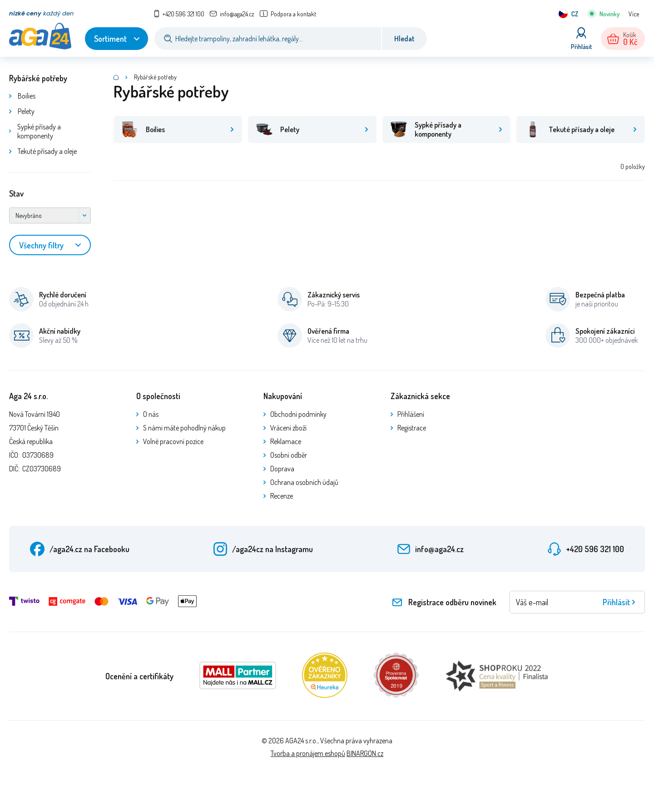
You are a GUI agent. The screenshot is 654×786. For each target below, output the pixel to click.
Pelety (26, 111)
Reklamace (285, 441)
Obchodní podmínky (298, 414)
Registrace (411, 427)
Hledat (404, 38)
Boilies (26, 95)
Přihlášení (410, 414)
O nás (151, 414)
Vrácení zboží (288, 427)
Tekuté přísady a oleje (47, 151)
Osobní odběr (288, 455)
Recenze (281, 495)
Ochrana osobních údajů (304, 482)
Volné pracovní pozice (173, 441)
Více (634, 14)
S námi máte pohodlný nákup (184, 427)
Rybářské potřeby (38, 78)
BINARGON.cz (365, 753)
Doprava (282, 468)
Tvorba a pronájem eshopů (308, 753)
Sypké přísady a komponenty (39, 131)
